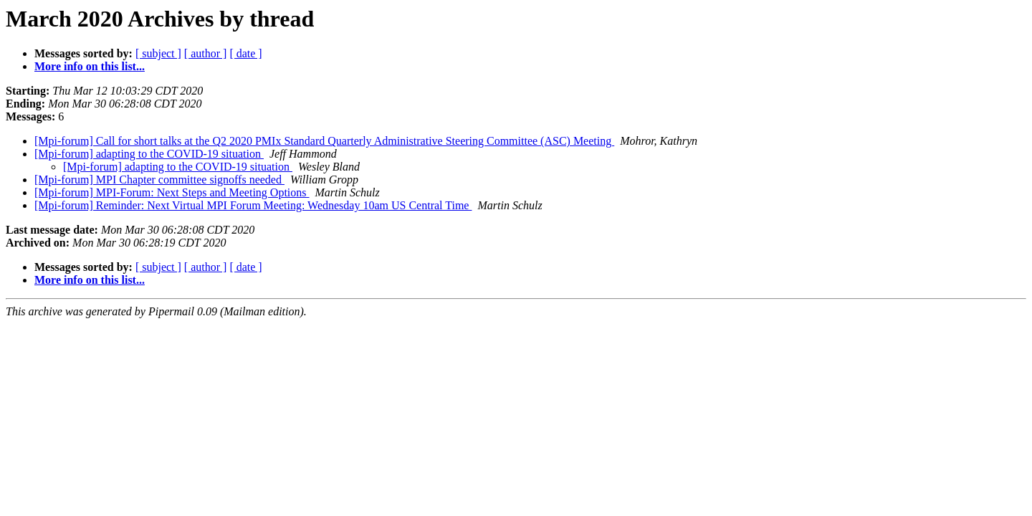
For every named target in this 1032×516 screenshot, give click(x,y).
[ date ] (245, 53)
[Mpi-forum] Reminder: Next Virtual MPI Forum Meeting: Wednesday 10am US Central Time (253, 205)
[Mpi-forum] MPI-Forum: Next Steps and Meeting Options (172, 192)
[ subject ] (158, 53)
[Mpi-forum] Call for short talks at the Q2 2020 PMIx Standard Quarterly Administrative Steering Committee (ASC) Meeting (324, 141)
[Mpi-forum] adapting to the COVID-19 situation (149, 154)
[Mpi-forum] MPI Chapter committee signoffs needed (159, 179)
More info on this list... (89, 66)
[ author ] (205, 53)
